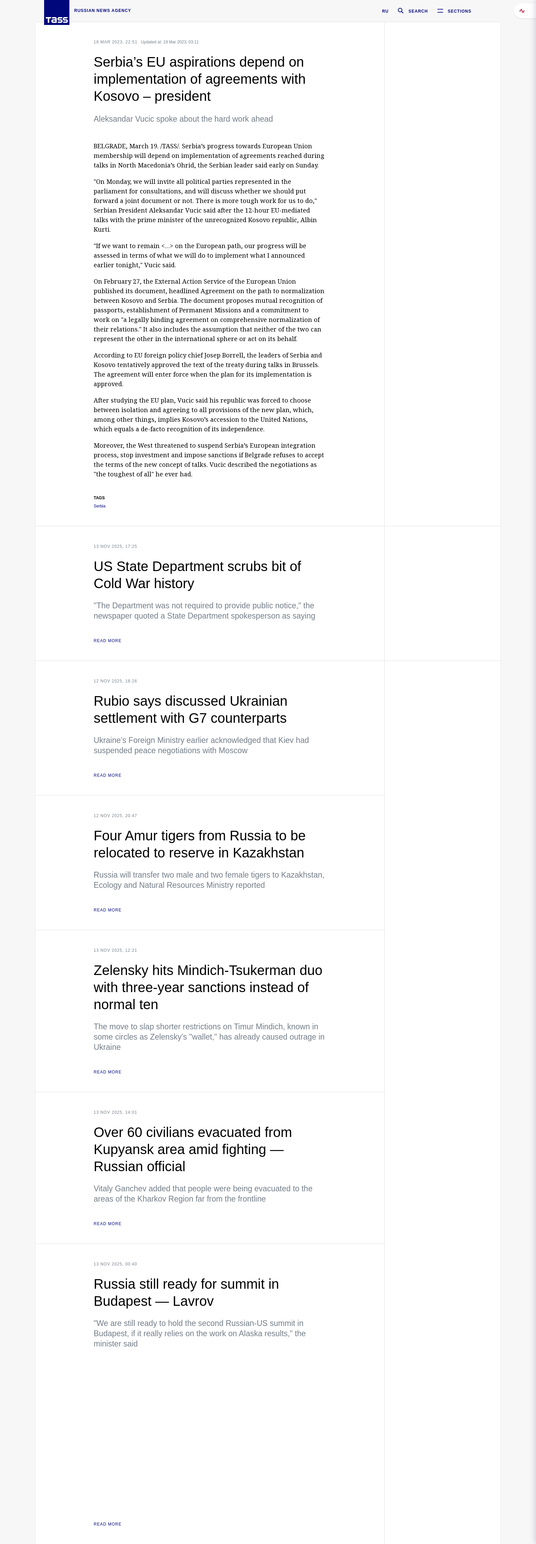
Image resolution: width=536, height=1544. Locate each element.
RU (385, 11)
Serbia (100, 506)
